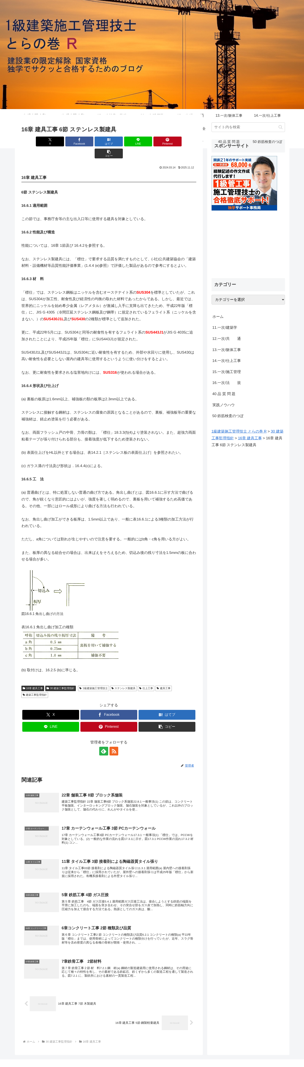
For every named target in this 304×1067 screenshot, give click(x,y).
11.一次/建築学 (226, 327)
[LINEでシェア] (123, 141)
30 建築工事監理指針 (61, 676)
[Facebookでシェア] (65, 141)
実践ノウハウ (223, 405)
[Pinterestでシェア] (153, 141)
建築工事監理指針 (35, 682)
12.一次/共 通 (226, 339)
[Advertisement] (248, 241)
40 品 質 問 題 (224, 394)
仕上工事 (146, 676)
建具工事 (163, 676)
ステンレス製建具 (123, 676)
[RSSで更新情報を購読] (113, 739)
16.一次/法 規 (226, 383)
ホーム (218, 317)
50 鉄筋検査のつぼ (228, 416)
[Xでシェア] (35, 141)
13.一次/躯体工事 (226, 350)
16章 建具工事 (33, 676)
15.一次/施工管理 (226, 372)
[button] (182, 141)
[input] (248, 127)
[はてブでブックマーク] (94, 141)
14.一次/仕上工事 (226, 361)
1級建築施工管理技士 (93, 676)
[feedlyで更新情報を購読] (103, 739)
